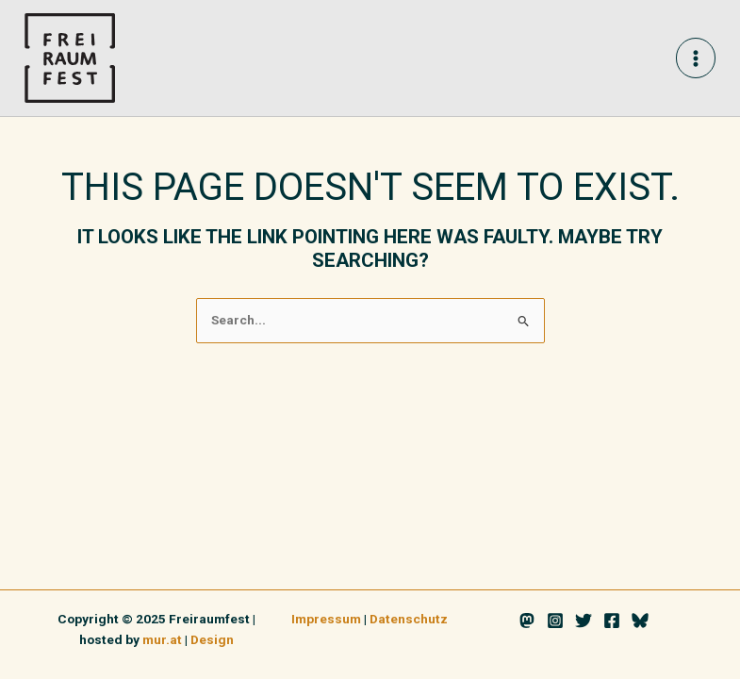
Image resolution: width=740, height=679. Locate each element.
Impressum (326, 618)
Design (212, 639)
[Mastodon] (526, 620)
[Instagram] (555, 620)
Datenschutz (409, 618)
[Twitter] (583, 620)
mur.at (162, 639)
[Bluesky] (640, 620)
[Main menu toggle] (696, 58)
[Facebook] (611, 620)
